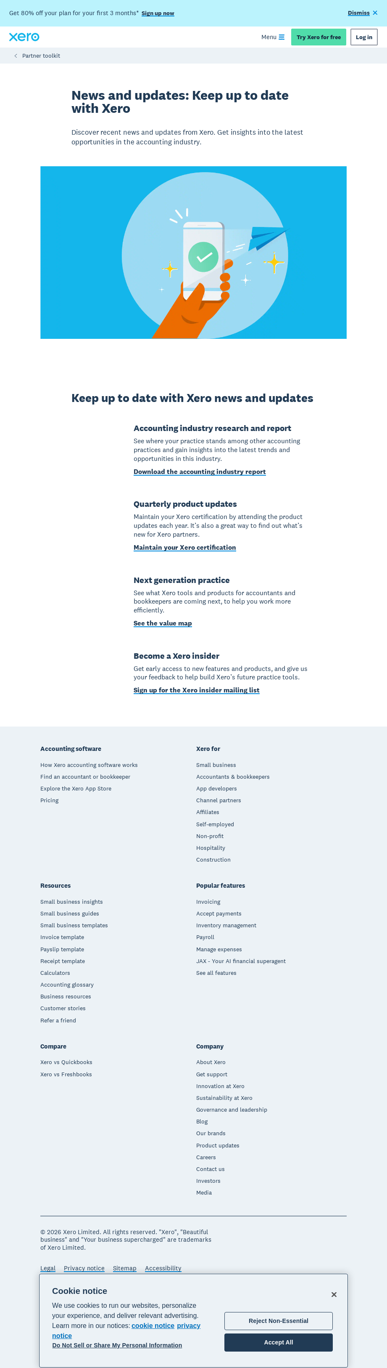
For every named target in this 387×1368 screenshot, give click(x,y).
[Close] (334, 1294)
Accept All (278, 1342)
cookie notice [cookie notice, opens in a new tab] (153, 1325)
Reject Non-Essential (278, 1320)
